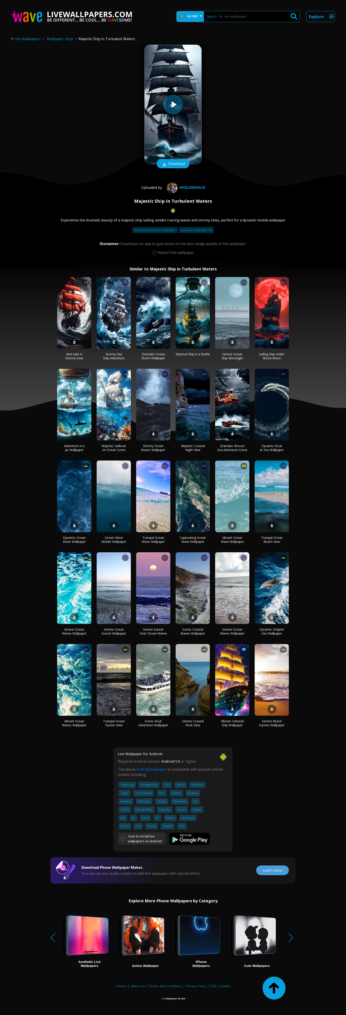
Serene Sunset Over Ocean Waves (153, 631)
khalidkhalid (185, 187)
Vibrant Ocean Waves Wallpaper (74, 723)
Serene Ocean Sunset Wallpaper (114, 631)
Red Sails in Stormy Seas (74, 356)
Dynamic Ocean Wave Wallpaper (74, 540)
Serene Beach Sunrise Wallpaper (271, 723)
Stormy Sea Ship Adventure (113, 356)
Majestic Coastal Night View (193, 448)
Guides (225, 986)
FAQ (213, 986)
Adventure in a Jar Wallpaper (74, 448)
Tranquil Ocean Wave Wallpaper (153, 540)
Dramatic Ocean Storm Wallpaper (153, 356)
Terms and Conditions (165, 986)
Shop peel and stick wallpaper (155, 230)
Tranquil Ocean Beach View (272, 540)
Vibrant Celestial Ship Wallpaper (232, 723)
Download (173, 164)
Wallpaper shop (60, 38)
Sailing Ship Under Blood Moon (271, 356)
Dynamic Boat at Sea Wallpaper (272, 448)
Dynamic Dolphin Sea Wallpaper (272, 631)
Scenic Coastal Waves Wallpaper (193, 631)
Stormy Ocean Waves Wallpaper (153, 448)
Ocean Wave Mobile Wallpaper (114, 540)
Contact (121, 986)
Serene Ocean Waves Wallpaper (74, 631)
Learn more (272, 870)
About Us (138, 986)
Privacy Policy (196, 986)
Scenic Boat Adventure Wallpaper (153, 723)
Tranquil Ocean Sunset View (114, 723)
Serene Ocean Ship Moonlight (232, 356)
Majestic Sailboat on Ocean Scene (114, 448)
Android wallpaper (151, 769)
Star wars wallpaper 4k (196, 230)
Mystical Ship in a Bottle (193, 354)
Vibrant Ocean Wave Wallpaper (232, 540)
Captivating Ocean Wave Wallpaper (193, 540)
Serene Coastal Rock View (193, 723)
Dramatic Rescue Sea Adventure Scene (232, 448)
